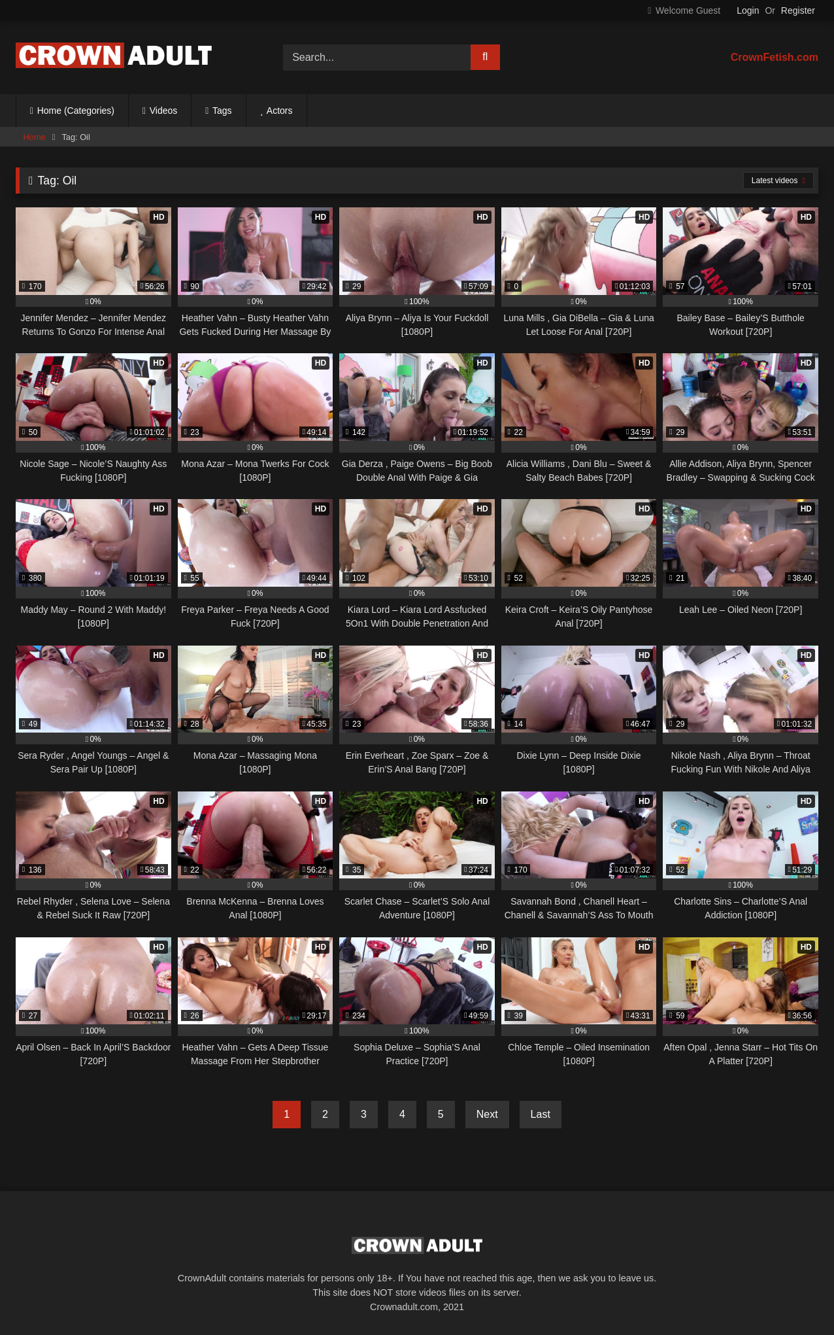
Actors (280, 110)
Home (35, 137)
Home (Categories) (75, 110)
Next (487, 1114)
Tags (222, 110)
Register (798, 10)
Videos (164, 110)
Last (540, 1114)
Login (748, 10)
